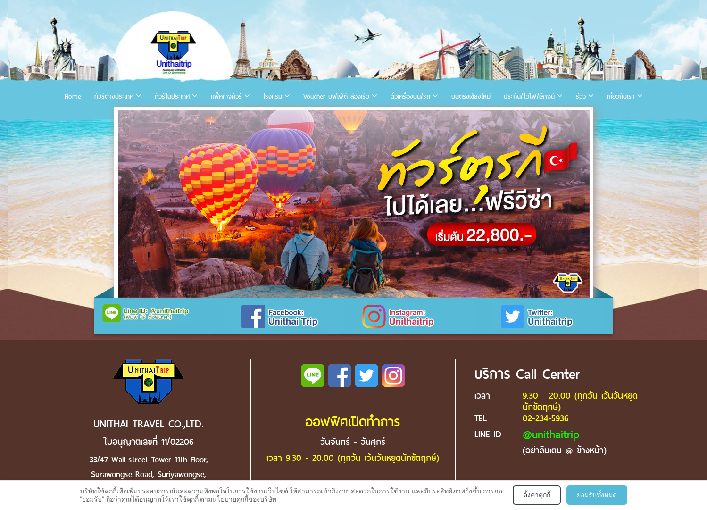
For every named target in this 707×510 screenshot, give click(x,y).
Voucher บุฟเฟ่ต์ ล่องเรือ (336, 96)
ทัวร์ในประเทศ (172, 96)
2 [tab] (141, 117)
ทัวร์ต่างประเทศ (113, 96)
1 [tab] (127, 117)
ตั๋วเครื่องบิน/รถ (410, 96)
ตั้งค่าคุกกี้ (536, 495)
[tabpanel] (353, 204)
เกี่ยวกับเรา (621, 96)
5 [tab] (183, 117)
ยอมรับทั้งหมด (597, 495)
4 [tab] (169, 117)
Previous (129, 204)
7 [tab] (211, 117)
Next (578, 204)
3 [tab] (155, 117)
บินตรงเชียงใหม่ (471, 96)
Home (73, 96)
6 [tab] (197, 117)
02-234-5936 (545, 418)
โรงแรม (272, 96)
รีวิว (581, 96)
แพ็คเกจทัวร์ (226, 96)
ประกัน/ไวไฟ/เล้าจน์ (529, 96)
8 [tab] (226, 117)
